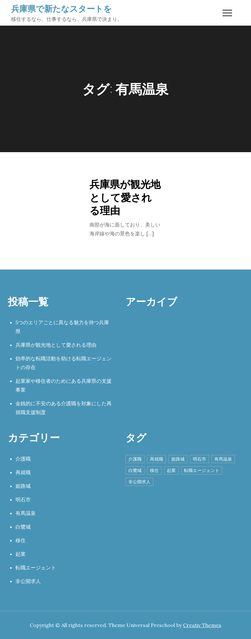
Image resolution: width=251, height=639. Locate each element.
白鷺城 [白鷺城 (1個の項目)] (135, 470)
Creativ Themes (202, 625)
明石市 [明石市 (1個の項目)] (199, 459)
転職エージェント (35, 567)
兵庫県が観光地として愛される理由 (125, 197)
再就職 (23, 472)
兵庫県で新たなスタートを (61, 8)
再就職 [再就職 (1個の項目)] (156, 459)
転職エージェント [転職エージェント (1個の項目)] (201, 470)
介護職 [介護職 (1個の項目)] (135, 459)
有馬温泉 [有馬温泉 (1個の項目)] (223, 459)
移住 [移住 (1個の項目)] (154, 470)
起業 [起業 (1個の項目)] (171, 470)
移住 (20, 540)
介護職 (23, 459)
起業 (20, 554)
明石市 (23, 499)
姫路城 (23, 486)
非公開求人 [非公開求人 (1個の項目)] (139, 482)
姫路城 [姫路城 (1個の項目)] (178, 459)
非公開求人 (28, 581)
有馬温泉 (25, 513)
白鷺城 (23, 527)
